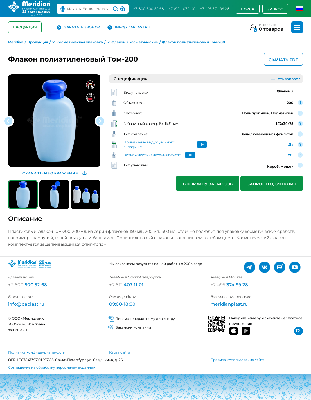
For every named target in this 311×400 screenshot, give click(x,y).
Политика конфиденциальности (36, 352)
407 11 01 (126, 284)
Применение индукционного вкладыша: (149, 144)
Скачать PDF (283, 59)
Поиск (247, 9)
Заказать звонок (78, 27)
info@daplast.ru (128, 27)
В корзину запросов (208, 184)
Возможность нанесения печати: (152, 155)
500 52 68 (27, 284)
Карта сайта (119, 352)
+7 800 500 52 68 (148, 8)
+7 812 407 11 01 (182, 8)
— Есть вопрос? (285, 79)
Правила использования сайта (238, 360)
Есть (289, 155)
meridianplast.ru (229, 304)
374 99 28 (229, 284)
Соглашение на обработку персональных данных (51, 367)
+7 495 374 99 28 (215, 8)
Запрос (275, 9)
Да (290, 144)
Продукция (25, 27)
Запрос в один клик (271, 184)
